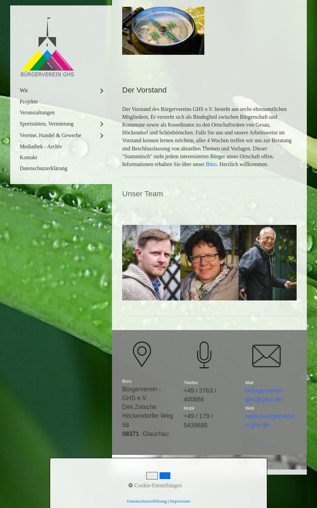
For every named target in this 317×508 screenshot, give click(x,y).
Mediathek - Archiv (41, 146)
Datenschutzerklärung (43, 168)
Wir (24, 90)
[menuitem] (61, 90)
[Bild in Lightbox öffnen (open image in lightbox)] (163, 31)
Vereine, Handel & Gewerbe (50, 135)
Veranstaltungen (37, 112)
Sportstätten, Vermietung (47, 124)
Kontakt (28, 157)
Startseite (133, 489)
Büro (211, 164)
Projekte (29, 101)
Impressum (186, 489)
